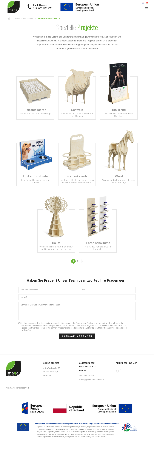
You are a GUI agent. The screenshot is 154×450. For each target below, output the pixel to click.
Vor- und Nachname (29, 290)
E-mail (82, 290)
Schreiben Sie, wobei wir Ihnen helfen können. (40, 305)
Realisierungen (24, 18)
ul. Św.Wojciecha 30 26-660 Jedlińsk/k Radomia (51, 371)
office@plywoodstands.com (91, 380)
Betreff (24, 297)
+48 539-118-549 (86, 375)
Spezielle (77, 27)
